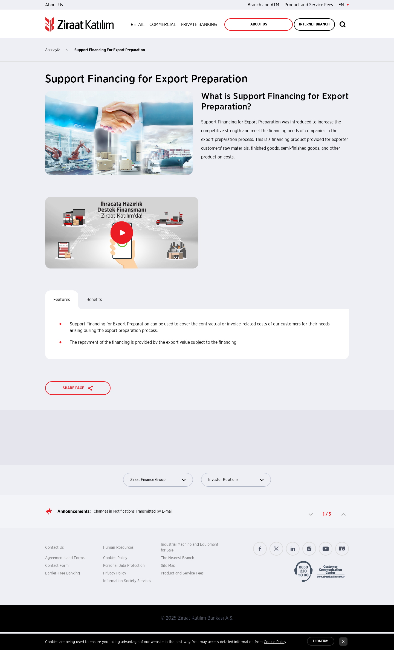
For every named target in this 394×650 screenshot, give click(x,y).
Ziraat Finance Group (158, 480)
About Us (54, 5)
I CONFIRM (320, 641)
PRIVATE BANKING (199, 24)
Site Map (168, 566)
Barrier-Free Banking (62, 573)
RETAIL (137, 24)
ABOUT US (258, 24)
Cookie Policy (275, 643)
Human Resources (118, 548)
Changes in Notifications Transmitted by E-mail (133, 511)
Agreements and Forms (65, 558)
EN (343, 5)
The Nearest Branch (177, 558)
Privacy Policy (114, 573)
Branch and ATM (263, 5)
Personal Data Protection (124, 566)
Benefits (94, 299)
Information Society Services (127, 581)
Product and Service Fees (309, 5)
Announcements (73, 511)
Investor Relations (236, 480)
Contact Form (57, 566)
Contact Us (54, 548)
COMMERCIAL (162, 24)
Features (61, 299)
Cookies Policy (115, 558)
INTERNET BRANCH (314, 24)
